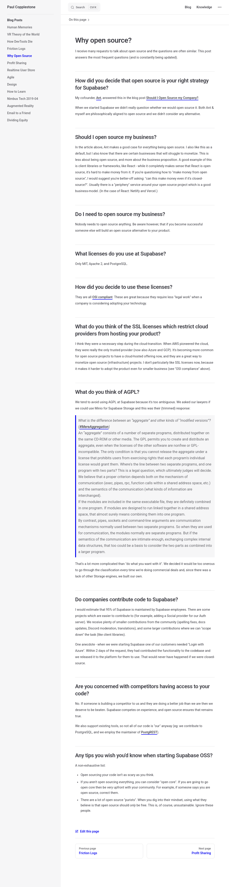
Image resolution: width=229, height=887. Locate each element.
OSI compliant (102, 297)
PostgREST (149, 732)
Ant (98, 98)
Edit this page (87, 831)
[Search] (84, 7)
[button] (30, 20)
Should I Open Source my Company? (172, 98)
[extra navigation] (220, 7)
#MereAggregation (93, 427)
